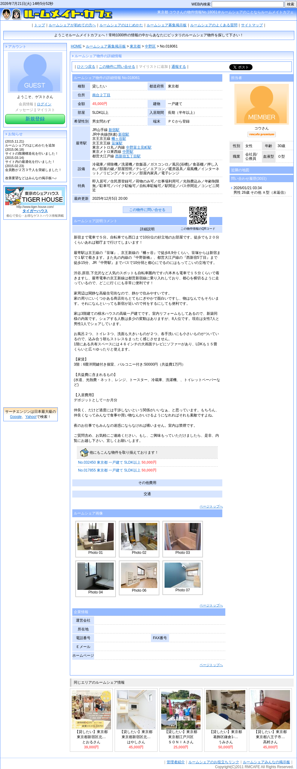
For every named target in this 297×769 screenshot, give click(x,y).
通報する (178, 66)
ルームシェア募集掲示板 (167, 25)
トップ (39, 25)
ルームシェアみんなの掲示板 (266, 762)
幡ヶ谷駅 (119, 138)
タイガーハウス (35, 211)
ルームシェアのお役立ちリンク (213, 762)
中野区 (150, 46)
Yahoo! (31, 417)
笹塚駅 (117, 143)
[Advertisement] (30, 313)
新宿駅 (114, 130)
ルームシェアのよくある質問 (213, 25)
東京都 (135, 46)
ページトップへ (211, 506)
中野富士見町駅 (139, 147)
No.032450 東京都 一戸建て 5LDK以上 (117, 462)
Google (16, 417)
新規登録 (35, 118)
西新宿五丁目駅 (128, 156)
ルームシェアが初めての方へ (72, 25)
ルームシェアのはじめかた (121, 25)
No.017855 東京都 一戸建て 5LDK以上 (117, 470)
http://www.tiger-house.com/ (35, 207)
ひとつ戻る (86, 66)
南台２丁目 (101, 95)
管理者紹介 (176, 762)
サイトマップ (252, 25)
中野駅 (127, 152)
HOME (76, 46)
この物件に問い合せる (117, 66)
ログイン (44, 104)
